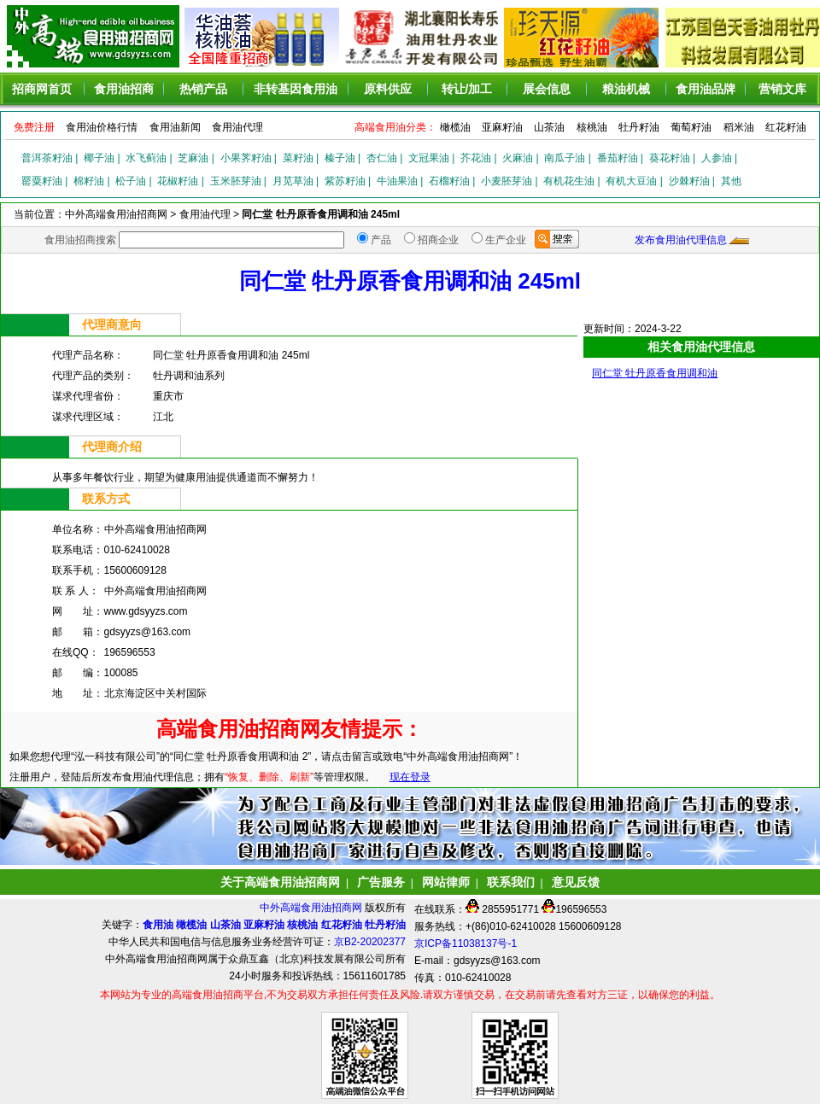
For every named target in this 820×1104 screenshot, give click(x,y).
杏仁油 (381, 158)
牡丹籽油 (638, 127)
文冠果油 (428, 158)
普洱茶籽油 (47, 158)
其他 (731, 181)
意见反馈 (576, 882)
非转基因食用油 (295, 89)
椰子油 (99, 158)
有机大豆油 (631, 181)
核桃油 (592, 127)
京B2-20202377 (370, 942)
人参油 (716, 158)
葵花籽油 (669, 158)
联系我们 (511, 882)
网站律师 (446, 882)
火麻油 (517, 158)
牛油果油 (397, 181)
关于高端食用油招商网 (280, 882)
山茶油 (549, 127)
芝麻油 (193, 158)
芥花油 (475, 158)
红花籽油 (785, 127)
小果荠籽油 (246, 158)
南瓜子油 (564, 158)
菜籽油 (298, 158)
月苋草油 (292, 181)
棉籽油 (88, 181)
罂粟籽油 (41, 181)
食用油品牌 (705, 89)
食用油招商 (124, 89)
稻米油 (738, 127)
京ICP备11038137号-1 (465, 943)
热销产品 (203, 89)
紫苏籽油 (345, 181)
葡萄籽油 (691, 127)
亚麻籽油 (502, 127)
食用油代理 (237, 127)
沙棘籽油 (689, 181)
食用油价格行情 (102, 127)
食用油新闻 (175, 127)
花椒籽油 (177, 181)
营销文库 (782, 89)
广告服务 (381, 882)
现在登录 (410, 777)
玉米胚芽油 (235, 181)
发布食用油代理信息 (681, 240)
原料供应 (388, 89)
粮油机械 (626, 89)
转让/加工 (467, 89)
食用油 (158, 925)
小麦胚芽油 (506, 181)
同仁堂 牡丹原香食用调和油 (655, 373)
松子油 (130, 181)
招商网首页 (42, 89)
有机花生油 (568, 181)
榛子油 (340, 158)
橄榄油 (455, 127)
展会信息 (547, 89)
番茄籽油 (617, 158)
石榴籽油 (449, 181)
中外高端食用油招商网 (312, 908)
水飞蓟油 (146, 158)
